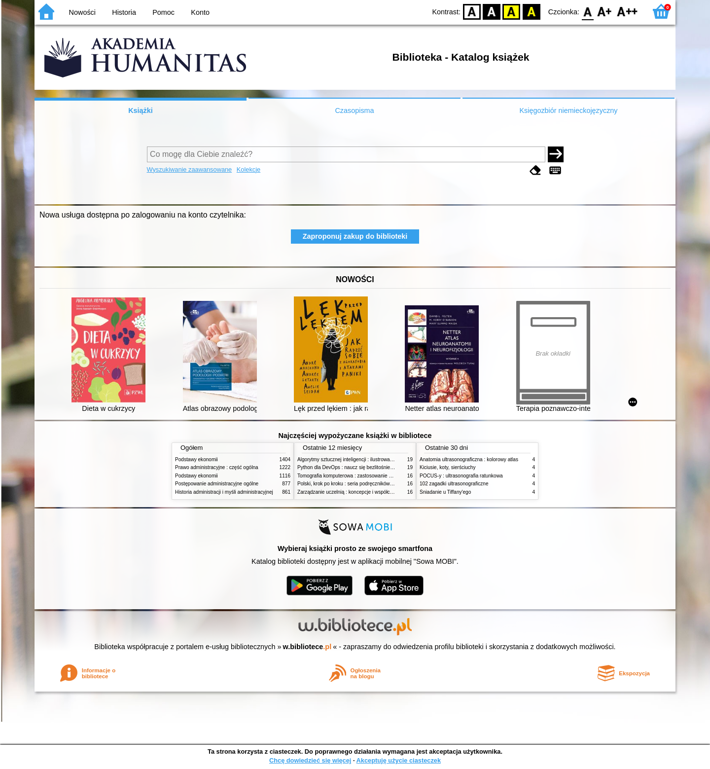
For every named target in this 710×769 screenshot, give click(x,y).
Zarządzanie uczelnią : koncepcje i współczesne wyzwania (361, 492)
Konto (200, 12)
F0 (587, 11)
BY (531, 11)
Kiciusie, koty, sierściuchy (448, 467)
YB (511, 11)
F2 (627, 11)
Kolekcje (248, 169)
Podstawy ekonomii (196, 459)
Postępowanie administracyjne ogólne (216, 483)
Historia (124, 12)
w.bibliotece (307, 647)
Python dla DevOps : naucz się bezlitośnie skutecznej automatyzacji (372, 467)
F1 (604, 11)
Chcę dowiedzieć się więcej (310, 760)
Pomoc (163, 12)
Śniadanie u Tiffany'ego (445, 492)
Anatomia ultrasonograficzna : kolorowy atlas (469, 459)
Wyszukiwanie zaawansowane (189, 169)
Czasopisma (354, 110)
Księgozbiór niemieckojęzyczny (568, 110)
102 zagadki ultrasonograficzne (454, 483)
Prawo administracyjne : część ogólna (216, 467)
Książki (140, 110)
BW (491, 11)
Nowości (82, 12)
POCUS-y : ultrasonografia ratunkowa (461, 475)
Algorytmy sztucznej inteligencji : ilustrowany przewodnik (359, 459)
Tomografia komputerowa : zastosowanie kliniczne (352, 475)
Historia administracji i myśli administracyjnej (224, 492)
